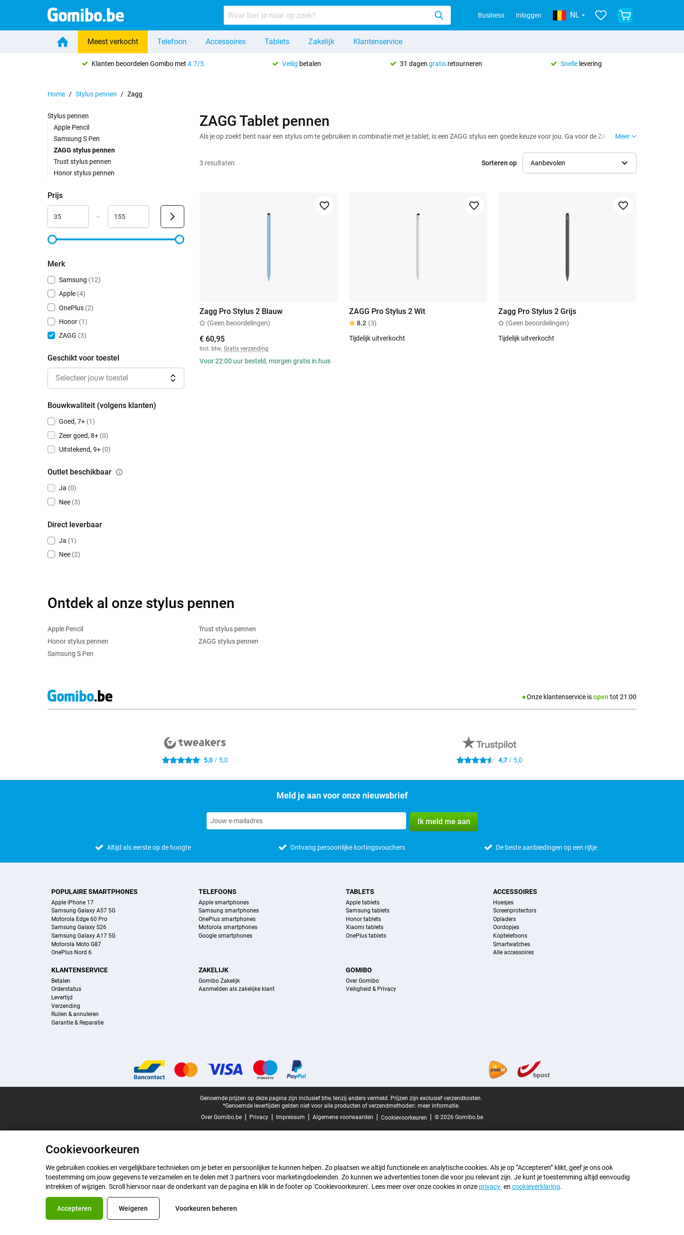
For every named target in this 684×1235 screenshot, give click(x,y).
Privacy (258, 1117)
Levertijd (62, 998)
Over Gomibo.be (221, 1117)
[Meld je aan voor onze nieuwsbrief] (306, 820)
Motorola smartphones (228, 927)
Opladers (504, 919)
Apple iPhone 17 (72, 903)
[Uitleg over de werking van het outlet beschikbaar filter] (119, 472)
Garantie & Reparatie (77, 1023)
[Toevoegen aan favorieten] (324, 205)
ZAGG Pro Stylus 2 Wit (387, 311)
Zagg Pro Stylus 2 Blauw (241, 311)
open (600, 697)
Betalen (60, 981)
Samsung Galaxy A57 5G (83, 911)
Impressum (290, 1117)
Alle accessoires (513, 953)
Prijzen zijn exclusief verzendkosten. (436, 1098)
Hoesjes (503, 903)
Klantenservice (377, 41)
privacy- (490, 1186)
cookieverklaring (536, 1186)
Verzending (65, 1006)
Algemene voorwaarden (343, 1117)
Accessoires (226, 41)
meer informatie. (439, 1105)
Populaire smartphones (94, 891)
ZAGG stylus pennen (228, 641)
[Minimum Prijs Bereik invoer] (68, 216)
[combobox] (337, 15)
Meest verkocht (112, 41)
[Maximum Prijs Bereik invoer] (128, 216)
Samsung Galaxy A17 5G (83, 936)
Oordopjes (506, 927)
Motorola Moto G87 (76, 944)
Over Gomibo (362, 981)
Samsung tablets (368, 911)
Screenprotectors (514, 911)
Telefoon (172, 41)
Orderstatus (66, 989)
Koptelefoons (510, 936)
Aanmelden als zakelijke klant (237, 989)
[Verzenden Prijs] (172, 216)
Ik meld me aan (444, 821)
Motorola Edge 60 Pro (79, 919)
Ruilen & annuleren (75, 1014)
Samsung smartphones (229, 911)
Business (491, 15)
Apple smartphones (224, 903)
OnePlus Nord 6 (71, 953)
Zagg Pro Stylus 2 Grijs (537, 311)
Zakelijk (321, 41)
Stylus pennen (96, 94)
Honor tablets (363, 919)
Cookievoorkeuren (404, 1117)
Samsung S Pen (77, 138)
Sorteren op (499, 163)
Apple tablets (363, 903)
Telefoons (218, 891)
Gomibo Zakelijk (219, 981)
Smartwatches (511, 944)
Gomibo (359, 970)
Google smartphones (225, 936)
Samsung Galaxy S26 (78, 927)
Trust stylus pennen (82, 161)
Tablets (277, 41)
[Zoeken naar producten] (327, 15)
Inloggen (529, 15)
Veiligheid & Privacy (371, 989)
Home (56, 94)
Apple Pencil (71, 127)
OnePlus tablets (366, 936)
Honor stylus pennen (84, 173)
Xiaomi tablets (364, 927)
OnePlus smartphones (227, 919)
